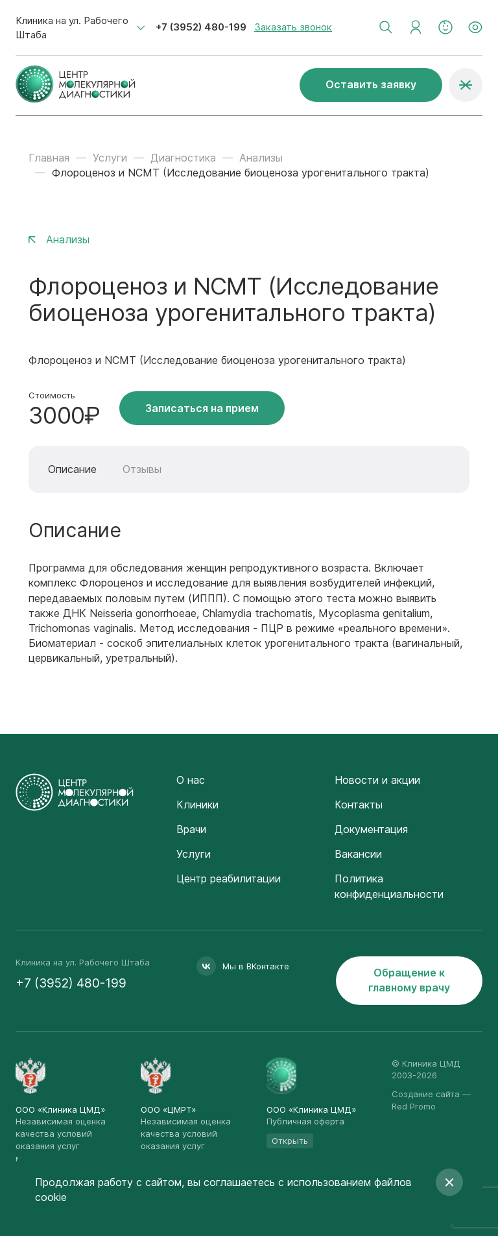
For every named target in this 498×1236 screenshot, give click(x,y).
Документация (371, 829)
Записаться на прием (202, 408)
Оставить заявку (371, 84)
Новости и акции (377, 779)
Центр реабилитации (228, 878)
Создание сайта (426, 1094)
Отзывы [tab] (142, 469)
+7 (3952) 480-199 (201, 27)
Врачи (191, 829)
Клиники (197, 804)
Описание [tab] (72, 469)
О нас (190, 779)
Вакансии (358, 853)
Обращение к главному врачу (409, 980)
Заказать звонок (293, 27)
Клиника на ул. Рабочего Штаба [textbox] (72, 27)
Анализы (261, 157)
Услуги (110, 157)
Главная (49, 157)
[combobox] (80, 28)
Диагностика (183, 157)
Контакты (359, 804)
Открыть (290, 1140)
